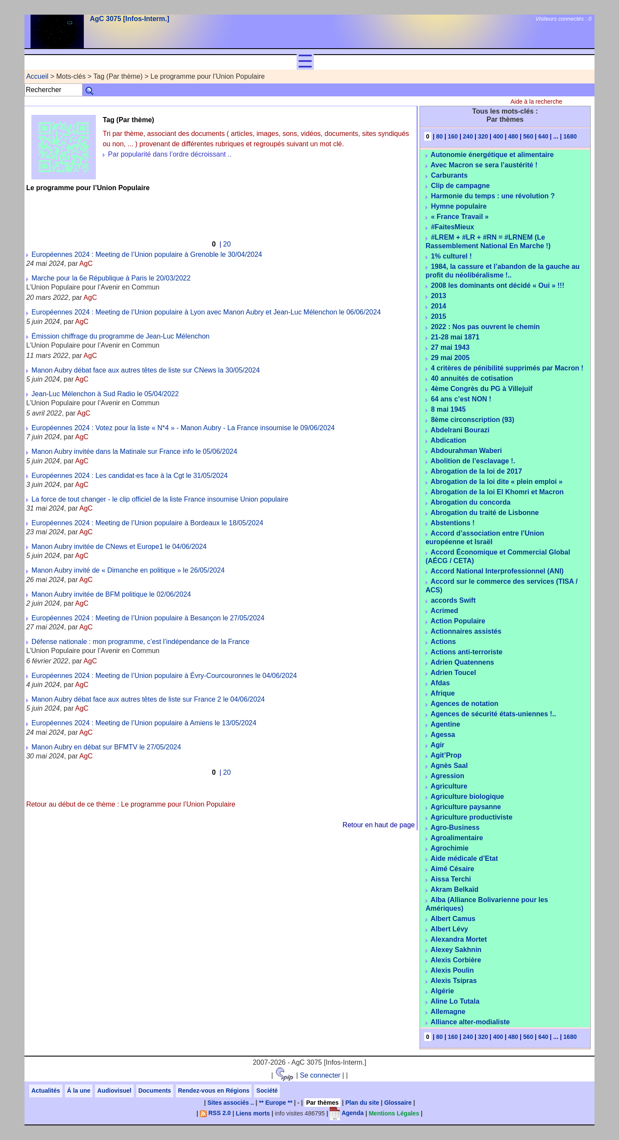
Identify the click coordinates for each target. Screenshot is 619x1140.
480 (513, 136)
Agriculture (449, 786)
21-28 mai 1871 (455, 337)
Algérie (442, 991)
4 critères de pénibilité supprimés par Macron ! (507, 368)
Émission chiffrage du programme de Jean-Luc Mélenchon (120, 336)
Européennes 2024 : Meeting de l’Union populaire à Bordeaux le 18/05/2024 (147, 523)
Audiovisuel (114, 1090)
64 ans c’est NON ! (461, 399)
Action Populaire (458, 621)
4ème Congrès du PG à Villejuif (481, 388)
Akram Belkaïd (454, 889)
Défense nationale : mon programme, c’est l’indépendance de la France (140, 641)
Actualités (45, 1090)
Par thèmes (322, 1102)
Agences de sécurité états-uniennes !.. (493, 714)
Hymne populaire (459, 206)
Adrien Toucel (453, 672)
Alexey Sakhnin (456, 949)
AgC (86, 263)
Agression (447, 776)
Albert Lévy (449, 929)
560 (528, 136)
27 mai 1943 (450, 347)
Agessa (443, 734)
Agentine (445, 724)
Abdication (448, 440)
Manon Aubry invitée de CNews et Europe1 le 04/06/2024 (118, 546)
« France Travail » (459, 216)
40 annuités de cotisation (472, 378)
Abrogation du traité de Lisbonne (485, 512)
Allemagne (448, 1011)
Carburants (449, 175)
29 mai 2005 (450, 357)
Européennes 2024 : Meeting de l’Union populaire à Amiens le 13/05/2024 (143, 723)
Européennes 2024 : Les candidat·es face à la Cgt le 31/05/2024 (129, 475)
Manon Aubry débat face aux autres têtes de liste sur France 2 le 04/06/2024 (148, 699)
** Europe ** (275, 1102)
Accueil (37, 76)
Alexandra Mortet (459, 939)
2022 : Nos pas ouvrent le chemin (485, 326)
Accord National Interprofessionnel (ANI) (497, 571)
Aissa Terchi (451, 879)
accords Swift (453, 600)
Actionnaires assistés (466, 631)
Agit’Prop (446, 755)
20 (227, 244)
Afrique (443, 693)
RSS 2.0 (215, 1112)
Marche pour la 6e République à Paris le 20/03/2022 (110, 278)
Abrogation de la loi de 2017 (476, 471)
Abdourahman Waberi (466, 450)
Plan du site (362, 1102)
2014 (438, 306)
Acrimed (444, 610)
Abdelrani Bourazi (460, 430)
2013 (438, 295)
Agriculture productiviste (471, 817)
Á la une (78, 1090)
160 (453, 136)
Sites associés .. (230, 1102)
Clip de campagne (460, 185)
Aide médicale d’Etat (464, 858)
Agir (437, 745)
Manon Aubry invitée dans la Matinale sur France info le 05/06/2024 (134, 451)
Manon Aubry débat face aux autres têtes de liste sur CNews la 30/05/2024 (145, 370)
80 (439, 136)
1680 (570, 136)
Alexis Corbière (456, 960)
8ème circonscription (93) (472, 419)
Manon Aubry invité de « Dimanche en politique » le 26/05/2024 (127, 570)
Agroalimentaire (457, 837)
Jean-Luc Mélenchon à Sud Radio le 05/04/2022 (104, 393)
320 (483, 136)
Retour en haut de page (379, 825)
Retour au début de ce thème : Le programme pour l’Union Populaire (131, 804)
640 (543, 136)
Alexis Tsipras (454, 980)
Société (267, 1090)
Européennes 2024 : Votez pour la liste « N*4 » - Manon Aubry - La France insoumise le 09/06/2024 (182, 427)
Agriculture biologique (467, 796)
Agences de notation (464, 703)
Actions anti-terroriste (467, 652)
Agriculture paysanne (466, 806)
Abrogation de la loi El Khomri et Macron (497, 492)
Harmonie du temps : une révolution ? (493, 196)
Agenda (347, 1112)
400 (498, 136)
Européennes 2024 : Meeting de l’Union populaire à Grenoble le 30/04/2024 (146, 254)
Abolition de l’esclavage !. (473, 461)
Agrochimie (450, 848)
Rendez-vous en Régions (213, 1090)
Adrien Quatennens (462, 662)
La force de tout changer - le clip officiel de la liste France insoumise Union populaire (159, 499)
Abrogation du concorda (471, 502)
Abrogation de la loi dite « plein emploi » (497, 481)
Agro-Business (455, 827)
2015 (438, 316)
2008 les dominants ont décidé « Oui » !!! (497, 285)
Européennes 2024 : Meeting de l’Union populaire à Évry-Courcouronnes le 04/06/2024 (164, 675)
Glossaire (398, 1102)
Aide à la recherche (536, 101)
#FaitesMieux (452, 227)
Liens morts (253, 1112)
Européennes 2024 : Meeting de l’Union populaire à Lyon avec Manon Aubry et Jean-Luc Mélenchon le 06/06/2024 (205, 312)
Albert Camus (453, 918)
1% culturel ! (451, 256)
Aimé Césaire (452, 868)
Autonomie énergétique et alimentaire (492, 154)
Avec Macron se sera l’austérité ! (484, 165)
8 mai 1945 (448, 409)
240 (468, 136)
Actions (443, 641)
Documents (154, 1090)
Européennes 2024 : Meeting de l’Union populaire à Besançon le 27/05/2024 (147, 618)
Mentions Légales (394, 1112)
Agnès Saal (449, 765)
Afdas (440, 683)
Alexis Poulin (452, 970)
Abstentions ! (453, 523)
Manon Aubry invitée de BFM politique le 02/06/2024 (111, 594)
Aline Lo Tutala (455, 1001)
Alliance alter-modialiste (470, 1022)
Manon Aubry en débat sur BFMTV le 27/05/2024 (106, 747)
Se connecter (320, 1075)
